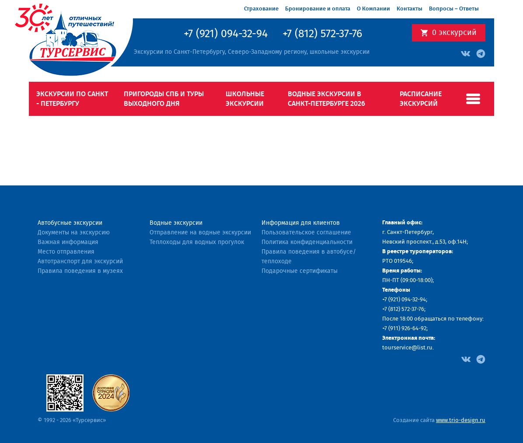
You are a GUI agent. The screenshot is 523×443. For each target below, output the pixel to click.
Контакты (409, 9)
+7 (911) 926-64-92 (404, 328)
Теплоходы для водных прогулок (197, 242)
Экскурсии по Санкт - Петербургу (72, 99)
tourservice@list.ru (407, 348)
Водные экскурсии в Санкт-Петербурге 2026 (326, 99)
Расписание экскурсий (421, 99)
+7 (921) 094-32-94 (226, 34)
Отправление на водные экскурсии (200, 233)
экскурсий (454, 33)
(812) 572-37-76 (406, 309)
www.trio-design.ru (460, 420)
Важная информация (68, 242)
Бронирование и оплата (317, 9)
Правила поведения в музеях (80, 271)
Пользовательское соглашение (306, 233)
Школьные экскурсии (245, 99)
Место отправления (66, 252)
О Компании (373, 9)
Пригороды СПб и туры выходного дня (164, 99)
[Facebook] (466, 358)
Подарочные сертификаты (300, 271)
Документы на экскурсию (74, 233)
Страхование (261, 9)
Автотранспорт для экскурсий (80, 261)
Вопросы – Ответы (454, 9)
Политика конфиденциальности (307, 242)
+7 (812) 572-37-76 (322, 34)
